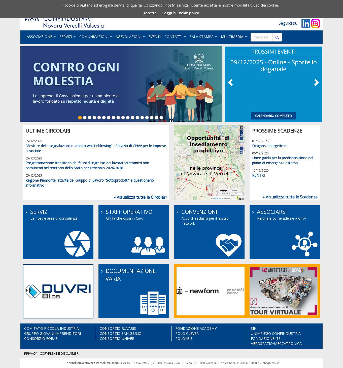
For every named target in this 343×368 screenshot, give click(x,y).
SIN (254, 328)
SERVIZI (67, 36)
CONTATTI (175, 36)
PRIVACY (30, 353)
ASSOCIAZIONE (41, 36)
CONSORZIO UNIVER (117, 338)
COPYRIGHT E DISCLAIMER (59, 353)
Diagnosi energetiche (269, 145)
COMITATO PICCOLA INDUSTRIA (51, 328)
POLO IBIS (184, 338)
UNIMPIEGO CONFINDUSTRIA (276, 333)
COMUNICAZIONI (95, 36)
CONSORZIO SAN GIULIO (121, 333)
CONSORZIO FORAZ (41, 338)
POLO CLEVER (187, 333)
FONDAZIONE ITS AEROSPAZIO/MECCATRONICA (276, 341)
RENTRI (258, 175)
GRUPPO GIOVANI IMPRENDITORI (52, 333)
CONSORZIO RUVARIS (118, 328)
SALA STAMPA (203, 36)
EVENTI (155, 36)
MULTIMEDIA (234, 36)
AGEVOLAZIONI (130, 36)
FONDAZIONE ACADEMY (196, 328)
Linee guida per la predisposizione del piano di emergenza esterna (282, 160)
